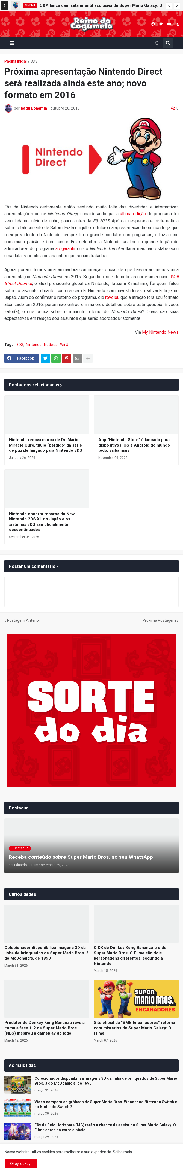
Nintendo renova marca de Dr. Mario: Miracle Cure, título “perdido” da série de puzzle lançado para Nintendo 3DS (45, 445)
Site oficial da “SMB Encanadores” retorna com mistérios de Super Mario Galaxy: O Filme (134, 1028)
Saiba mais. (123, 1152)
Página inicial (15, 61)
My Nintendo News (160, 332)
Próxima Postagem (159, 620)
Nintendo (34, 344)
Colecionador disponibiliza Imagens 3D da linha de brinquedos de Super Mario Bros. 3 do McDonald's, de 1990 (46, 953)
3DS (34, 61)
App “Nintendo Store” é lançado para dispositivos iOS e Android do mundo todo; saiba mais (134, 445)
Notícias (51, 344)
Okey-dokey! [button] (20, 1163)
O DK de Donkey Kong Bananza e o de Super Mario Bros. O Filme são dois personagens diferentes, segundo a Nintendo (130, 955)
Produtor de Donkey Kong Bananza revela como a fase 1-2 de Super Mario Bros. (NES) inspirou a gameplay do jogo (44, 1028)
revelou (112, 297)
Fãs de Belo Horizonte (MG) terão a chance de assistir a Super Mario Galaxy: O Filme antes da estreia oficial (105, 1127)
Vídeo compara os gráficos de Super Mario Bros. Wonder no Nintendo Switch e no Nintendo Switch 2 (105, 1104)
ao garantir (65, 248)
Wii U (64, 344)
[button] (169, 5)
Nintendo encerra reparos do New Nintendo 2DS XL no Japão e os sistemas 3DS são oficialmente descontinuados (42, 521)
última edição (133, 213)
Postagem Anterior (23, 620)
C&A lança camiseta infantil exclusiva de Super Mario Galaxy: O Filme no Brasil (101, 6)
